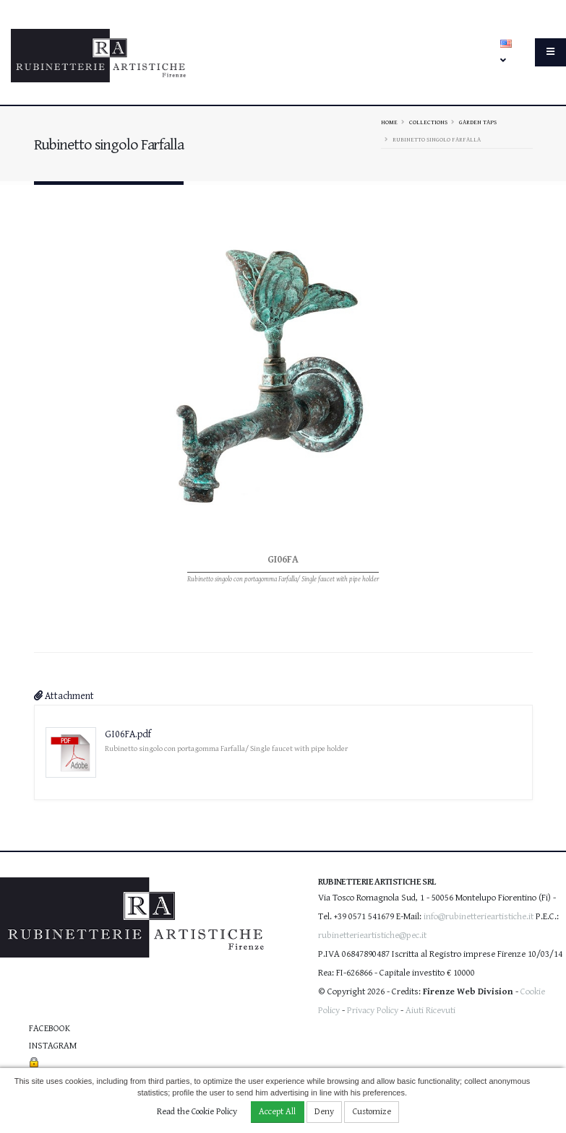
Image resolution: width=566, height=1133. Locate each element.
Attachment (64, 696)
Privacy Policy (372, 1010)
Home (389, 122)
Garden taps (478, 122)
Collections (428, 122)
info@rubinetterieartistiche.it (478, 916)
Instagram (53, 1046)
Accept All (277, 1111)
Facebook (49, 1028)
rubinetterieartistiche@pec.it (372, 935)
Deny (324, 1111)
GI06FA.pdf (128, 734)
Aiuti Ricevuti (430, 1010)
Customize (372, 1111)
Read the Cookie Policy (197, 1111)
